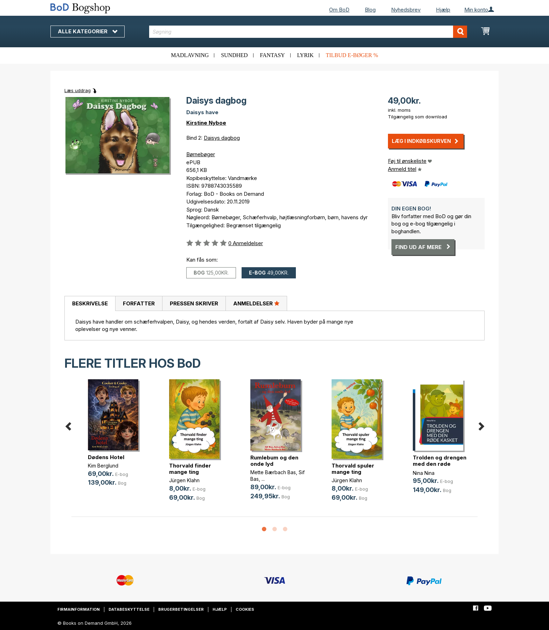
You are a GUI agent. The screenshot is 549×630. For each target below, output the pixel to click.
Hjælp (443, 9)
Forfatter (139, 303)
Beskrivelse (90, 303)
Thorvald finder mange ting (190, 468)
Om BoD (339, 9)
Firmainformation (78, 609)
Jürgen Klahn (184, 480)
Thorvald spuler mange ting (353, 468)
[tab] (89, 303)
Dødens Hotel (106, 457)
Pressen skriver (194, 303)
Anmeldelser (256, 303)
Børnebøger (200, 154)
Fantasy (272, 55)
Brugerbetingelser (181, 609)
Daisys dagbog (222, 137)
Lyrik (305, 55)
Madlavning (190, 55)
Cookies (245, 609)
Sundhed (234, 55)
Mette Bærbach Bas (273, 472)
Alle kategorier (87, 31)
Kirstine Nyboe (206, 122)
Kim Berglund (103, 466)
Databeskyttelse (129, 609)
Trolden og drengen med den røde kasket (439, 463)
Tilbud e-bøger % (352, 55)
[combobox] (308, 32)
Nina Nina (424, 473)
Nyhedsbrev (406, 9)
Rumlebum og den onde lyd (274, 460)
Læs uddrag (77, 90)
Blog (370, 9)
